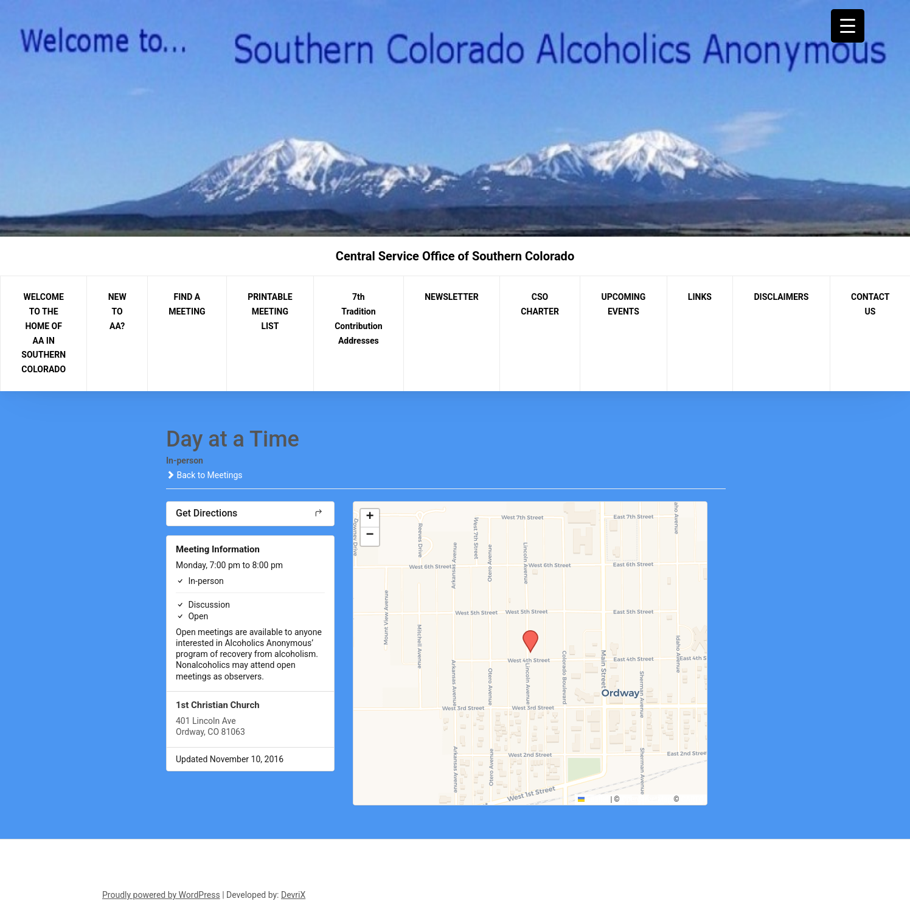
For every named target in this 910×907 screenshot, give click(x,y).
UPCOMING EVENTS (623, 304)
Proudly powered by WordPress (161, 895)
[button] (526, 634)
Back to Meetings (204, 475)
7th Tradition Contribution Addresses (358, 318)
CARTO (692, 799)
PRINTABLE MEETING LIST (270, 311)
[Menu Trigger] (847, 26)
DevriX (293, 895)
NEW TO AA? (117, 311)
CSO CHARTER (540, 304)
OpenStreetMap (647, 799)
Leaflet (593, 799)
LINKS (700, 297)
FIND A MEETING (186, 304)
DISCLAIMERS (781, 297)
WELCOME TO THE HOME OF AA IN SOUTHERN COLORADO (43, 333)
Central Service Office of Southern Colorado (455, 256)
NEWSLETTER (452, 297)
